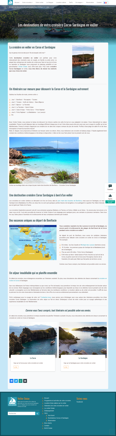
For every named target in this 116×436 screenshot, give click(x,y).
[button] (27, 2)
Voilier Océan (22, 66)
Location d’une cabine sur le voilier (55, 403)
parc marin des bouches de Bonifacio (70, 201)
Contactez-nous (45, 297)
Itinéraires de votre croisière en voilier (56, 406)
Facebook (80, 402)
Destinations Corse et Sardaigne (58, 418)
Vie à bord (51, 415)
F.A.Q (45, 413)
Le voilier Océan (49, 408)
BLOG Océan (48, 428)
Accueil (11, 7)
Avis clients (48, 423)
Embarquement (49, 411)
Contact (46, 425)
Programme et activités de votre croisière (57, 400)
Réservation (52, 420)
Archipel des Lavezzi (88, 245)
